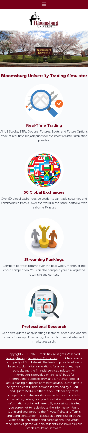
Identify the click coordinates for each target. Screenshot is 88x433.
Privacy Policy (15, 358)
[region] (44, 49)
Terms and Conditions (42, 358)
